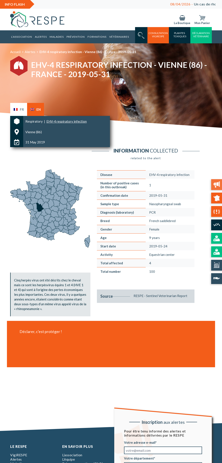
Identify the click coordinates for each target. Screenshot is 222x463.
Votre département (139, 458)
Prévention (76, 36)
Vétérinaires (119, 36)
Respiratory (34, 121)
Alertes (41, 36)
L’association (21, 36)
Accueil (15, 52)
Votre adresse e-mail (139, 442)
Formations (97, 36)
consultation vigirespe (158, 34)
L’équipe (68, 459)
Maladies (57, 36)
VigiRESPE (18, 455)
